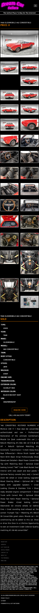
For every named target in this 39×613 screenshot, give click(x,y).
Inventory (4, 541)
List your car (5, 547)
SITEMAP (3, 601)
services (3, 544)
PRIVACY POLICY (5, 598)
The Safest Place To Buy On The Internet (19, 13)
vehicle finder (5, 550)
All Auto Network (14, 603)
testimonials (5, 558)
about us (4, 555)
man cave (3, 560)
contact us (4, 552)
